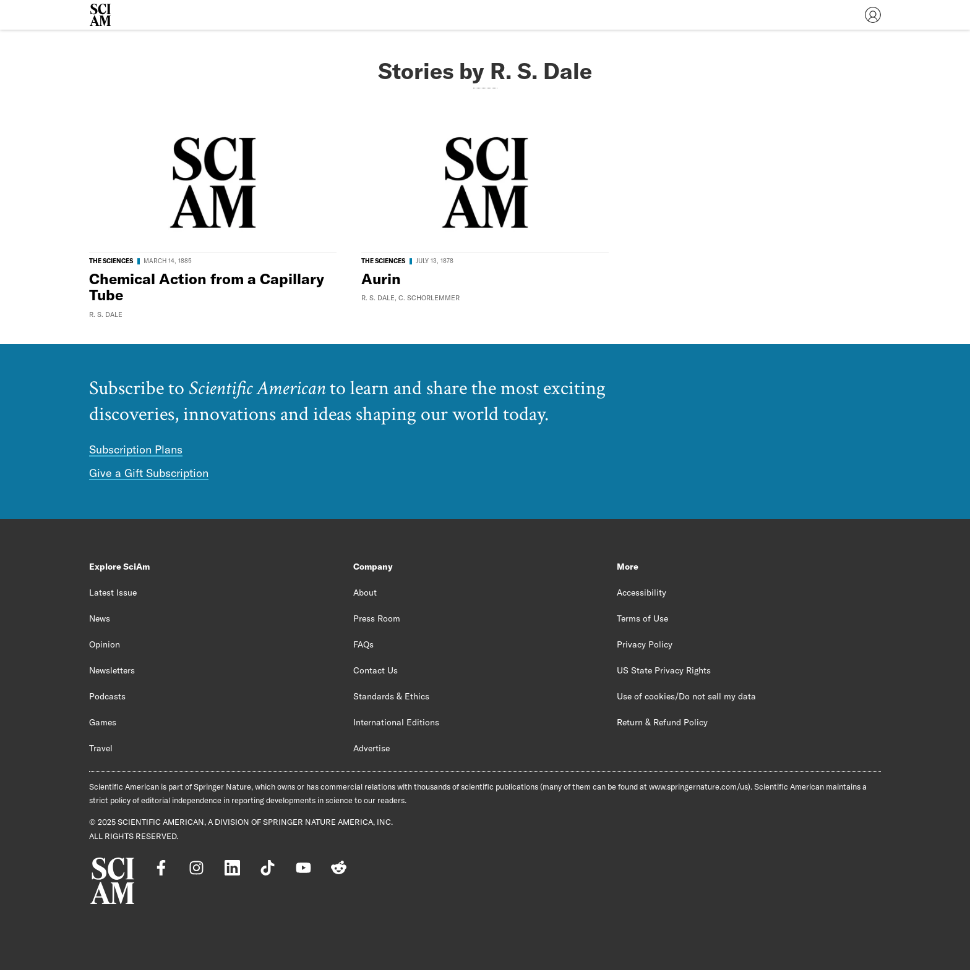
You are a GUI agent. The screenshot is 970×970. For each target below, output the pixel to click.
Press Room (376, 618)
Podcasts (107, 696)
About (365, 592)
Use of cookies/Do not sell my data (686, 696)
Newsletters (112, 670)
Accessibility (641, 592)
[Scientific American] (100, 14)
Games (102, 722)
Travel (101, 748)
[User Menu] (873, 15)
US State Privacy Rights (664, 670)
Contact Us (375, 670)
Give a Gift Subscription (148, 473)
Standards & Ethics (391, 696)
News (99, 618)
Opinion (104, 644)
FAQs (363, 644)
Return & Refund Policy (662, 722)
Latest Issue (113, 592)
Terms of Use (642, 618)
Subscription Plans (135, 449)
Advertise (371, 748)
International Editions (396, 722)
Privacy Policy (644, 644)
